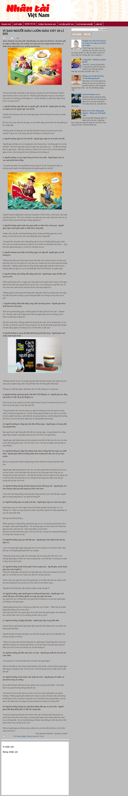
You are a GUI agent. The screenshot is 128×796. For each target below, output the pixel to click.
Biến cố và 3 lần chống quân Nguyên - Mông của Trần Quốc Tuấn (94, 113)
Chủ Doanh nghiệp (85, 24)
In (16, 38)
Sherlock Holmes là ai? (91, 95)
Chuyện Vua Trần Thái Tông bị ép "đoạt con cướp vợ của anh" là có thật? (94, 43)
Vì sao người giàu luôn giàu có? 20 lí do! (33, 32)
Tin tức (41, 736)
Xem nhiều (76, 34)
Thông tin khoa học (47, 24)
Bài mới (87, 34)
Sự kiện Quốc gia (66, 24)
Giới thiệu (18, 24)
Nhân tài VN (30, 24)
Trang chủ (6, 24)
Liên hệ (99, 24)
